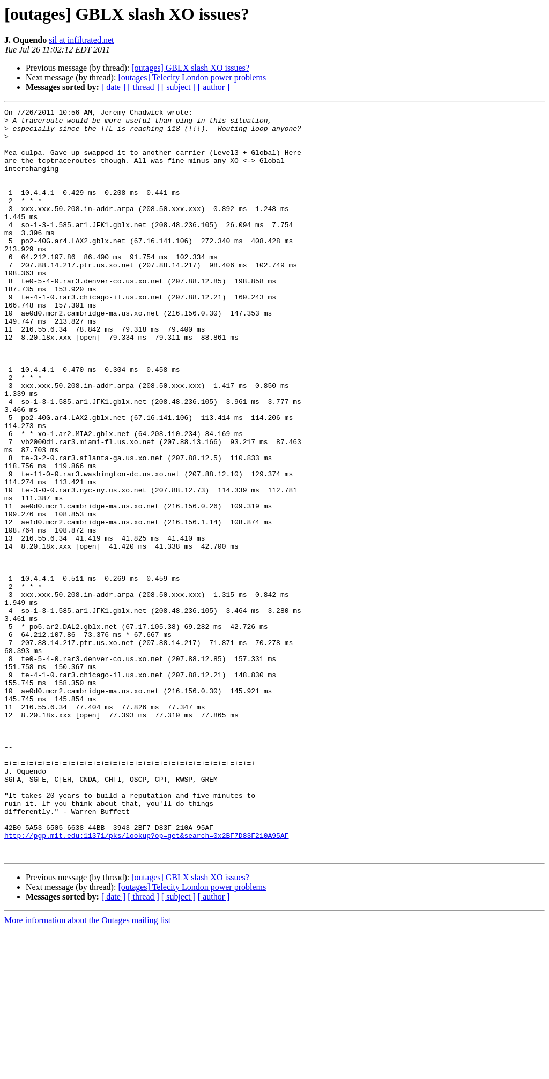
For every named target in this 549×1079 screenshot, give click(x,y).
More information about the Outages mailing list (87, 1069)
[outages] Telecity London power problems (192, 77)
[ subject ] (178, 87)
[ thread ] (143, 87)
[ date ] (113, 87)
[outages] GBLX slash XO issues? (190, 67)
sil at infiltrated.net (81, 39)
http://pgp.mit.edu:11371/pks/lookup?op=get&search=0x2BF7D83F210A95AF (146, 981)
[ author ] (214, 87)
